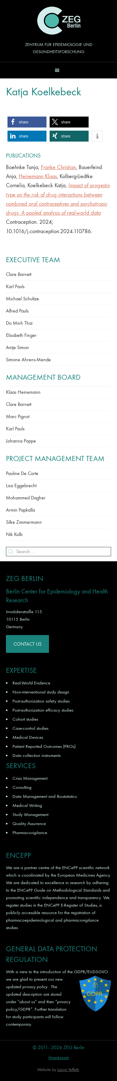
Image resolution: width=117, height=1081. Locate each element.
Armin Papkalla (20, 510)
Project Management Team (55, 458)
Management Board (43, 377)
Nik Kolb (14, 534)
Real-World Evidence (31, 683)
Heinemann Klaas (38, 176)
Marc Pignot (17, 416)
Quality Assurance (29, 823)
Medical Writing (27, 805)
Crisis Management (29, 778)
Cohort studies (25, 719)
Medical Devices (27, 737)
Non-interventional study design (40, 692)
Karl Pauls (15, 286)
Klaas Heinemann (23, 392)
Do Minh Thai (19, 323)
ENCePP (70, 867)
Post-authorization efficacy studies (42, 710)
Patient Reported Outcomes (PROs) (44, 746)
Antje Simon (17, 347)
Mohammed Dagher (26, 498)
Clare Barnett (18, 274)
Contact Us (27, 644)
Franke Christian (58, 167)
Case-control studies (30, 728)
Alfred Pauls (17, 311)
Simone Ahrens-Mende (28, 360)
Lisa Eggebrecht (21, 485)
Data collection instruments (36, 755)
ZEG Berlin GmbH (58, 20)
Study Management (30, 814)
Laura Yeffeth (68, 1069)
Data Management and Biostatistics (44, 796)
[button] (58, 70)
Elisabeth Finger (21, 335)
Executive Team (33, 259)
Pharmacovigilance (29, 832)
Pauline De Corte (22, 473)
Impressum (58, 1057)
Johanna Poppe (21, 441)
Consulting (22, 787)
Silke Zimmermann (24, 522)
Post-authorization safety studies (41, 701)
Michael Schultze (22, 299)
